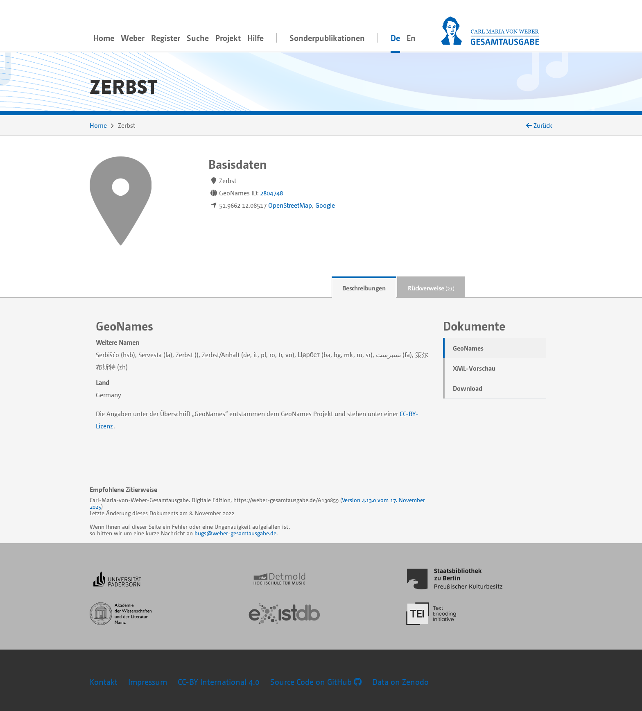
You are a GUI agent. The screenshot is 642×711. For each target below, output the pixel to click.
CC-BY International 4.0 (219, 682)
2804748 (271, 193)
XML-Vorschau (474, 368)
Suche (198, 38)
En (411, 38)
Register (165, 38)
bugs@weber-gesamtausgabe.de (235, 533)
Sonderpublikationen (327, 38)
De (395, 38)
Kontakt (104, 682)
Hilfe (255, 38)
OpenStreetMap (290, 205)
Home (103, 38)
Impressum (147, 682)
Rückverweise (431, 288)
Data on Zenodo (400, 682)
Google (325, 205)
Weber (133, 38)
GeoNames (468, 348)
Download (467, 388)
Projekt (228, 38)
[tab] (364, 287)
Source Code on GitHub (316, 682)
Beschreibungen (364, 288)
